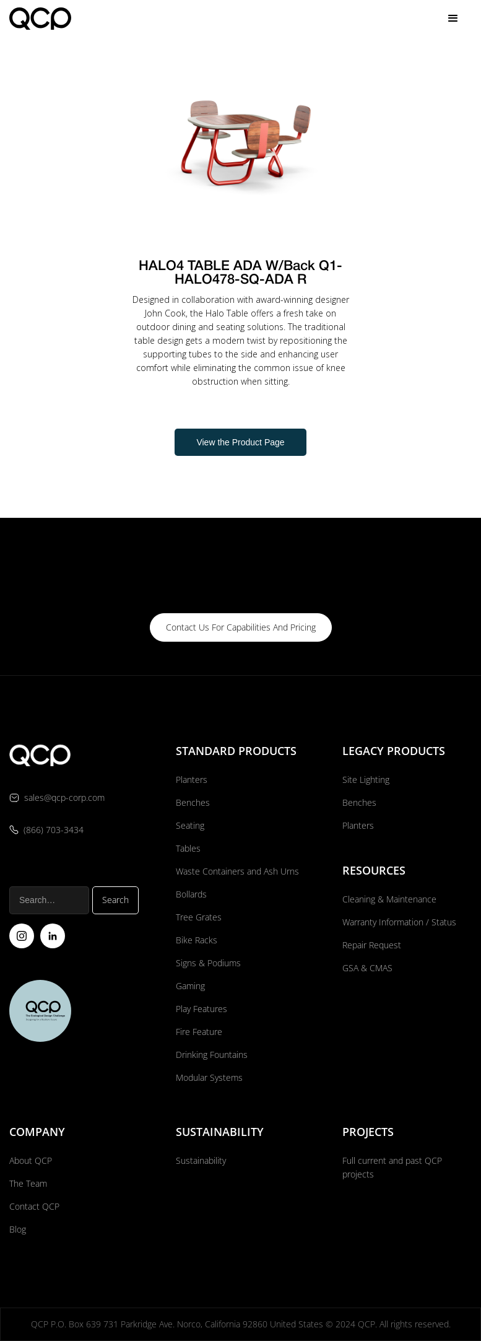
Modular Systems (209, 1077)
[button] (453, 18)
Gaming (190, 986)
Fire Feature (199, 1031)
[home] (40, 18)
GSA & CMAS (367, 968)
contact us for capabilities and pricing (241, 627)
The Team (28, 1183)
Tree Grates (199, 917)
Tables (188, 848)
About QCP (30, 1160)
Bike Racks (196, 940)
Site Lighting (365, 779)
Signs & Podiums (208, 963)
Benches (193, 802)
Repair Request (371, 945)
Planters (191, 779)
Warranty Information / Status (400, 922)
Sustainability (201, 1160)
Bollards (191, 894)
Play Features (201, 1009)
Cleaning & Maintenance (389, 899)
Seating (190, 825)
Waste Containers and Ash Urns (237, 871)
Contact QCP (34, 1206)
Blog (17, 1229)
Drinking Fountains (212, 1054)
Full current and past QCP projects (392, 1167)
